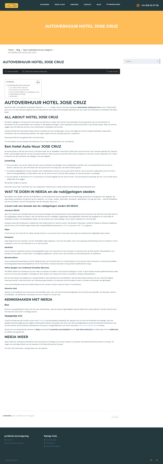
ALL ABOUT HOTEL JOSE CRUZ (19, 87)
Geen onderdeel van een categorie (37, 50)
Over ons (10, 439)
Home (11, 50)
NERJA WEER (13, 96)
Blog (99, 4)
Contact (87, 4)
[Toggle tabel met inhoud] (36, 82)
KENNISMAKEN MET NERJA (17, 94)
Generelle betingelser (53, 446)
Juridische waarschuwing (15, 443)
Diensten (74, 4)
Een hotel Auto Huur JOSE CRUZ (19, 90)
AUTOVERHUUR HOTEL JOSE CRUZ (18, 85)
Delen (115, 417)
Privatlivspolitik (51, 439)
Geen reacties (113, 71)
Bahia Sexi (46, 107)
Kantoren (44, 4)
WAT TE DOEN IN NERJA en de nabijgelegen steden (24, 92)
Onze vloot (60, 4)
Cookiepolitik (50, 443)
